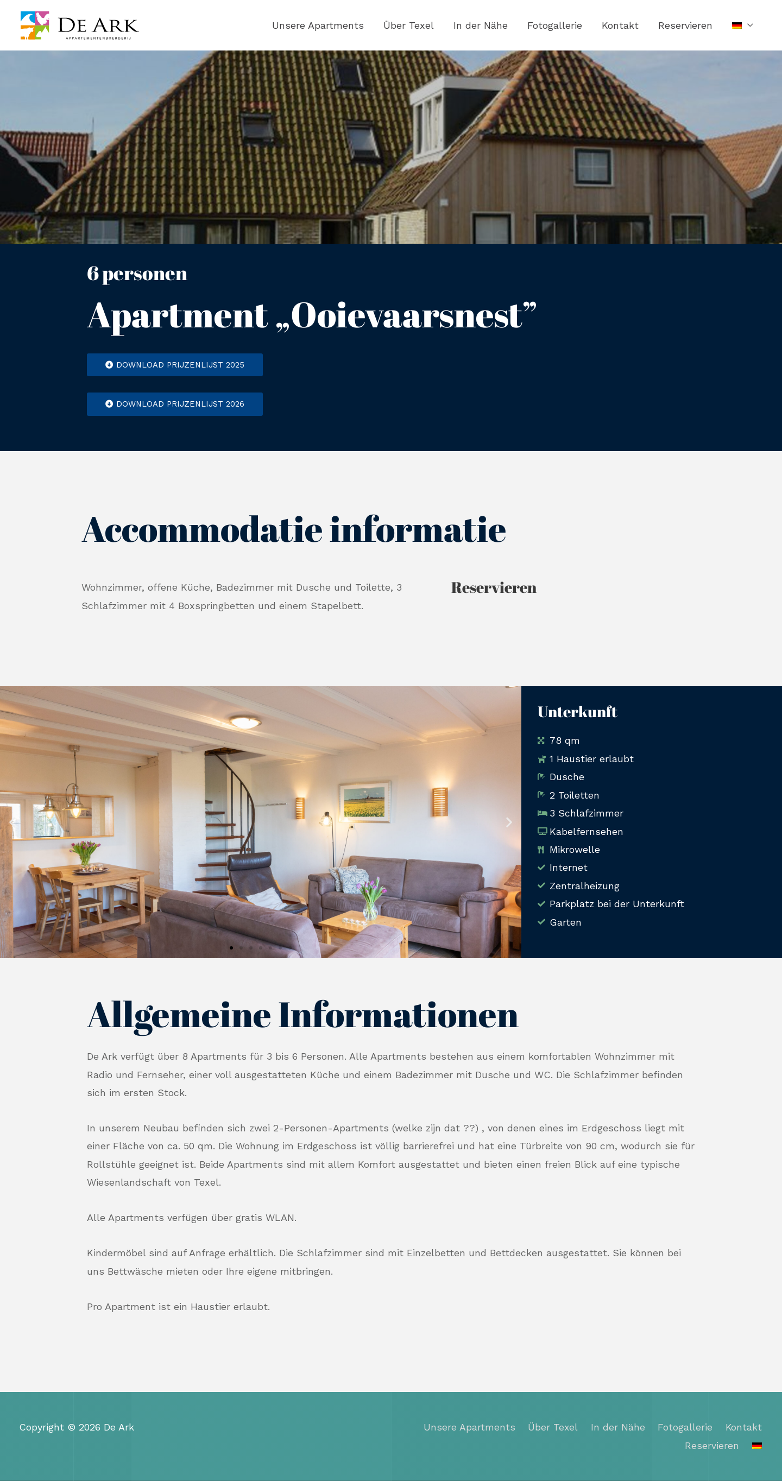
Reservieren (685, 25)
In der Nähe (480, 25)
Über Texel (408, 25)
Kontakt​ (620, 25)
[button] (12, 822)
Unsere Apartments (318, 25)
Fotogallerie (554, 25)
